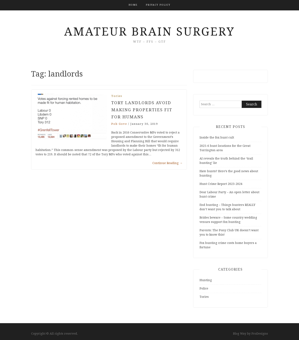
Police (204, 288)
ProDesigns (259, 333)
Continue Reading (167, 163)
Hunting (206, 280)
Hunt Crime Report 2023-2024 (221, 183)
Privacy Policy (158, 5)
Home (133, 5)
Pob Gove (119, 123)
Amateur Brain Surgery (149, 31)
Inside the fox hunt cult (217, 137)
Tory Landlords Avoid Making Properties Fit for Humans (141, 109)
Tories (116, 96)
